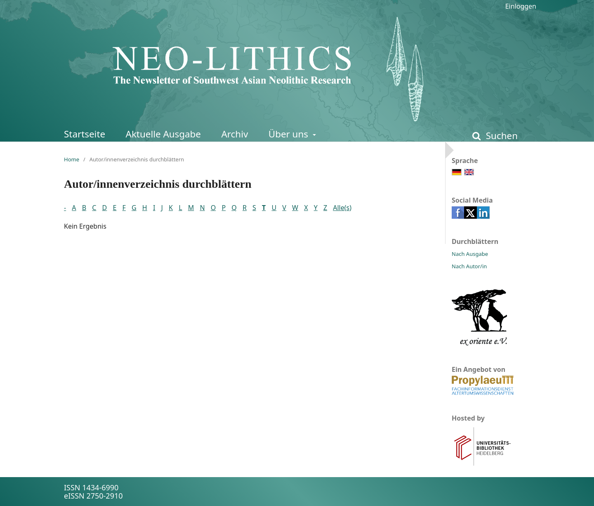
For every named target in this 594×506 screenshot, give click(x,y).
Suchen (500, 135)
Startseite (84, 134)
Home (71, 159)
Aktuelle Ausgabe (163, 134)
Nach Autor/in (469, 266)
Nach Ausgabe (470, 254)
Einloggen (520, 6)
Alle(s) (342, 207)
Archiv (234, 134)
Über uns (290, 134)
